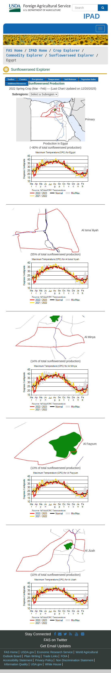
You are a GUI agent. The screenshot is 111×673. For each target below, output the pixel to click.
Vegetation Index (88, 79)
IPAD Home (38, 50)
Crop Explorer (66, 50)
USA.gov (36, 664)
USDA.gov (27, 652)
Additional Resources (16, 83)
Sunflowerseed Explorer (71, 55)
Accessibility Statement (17, 660)
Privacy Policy (44, 660)
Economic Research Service (55, 652)
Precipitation (37, 79)
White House (53, 664)
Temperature (54, 79)
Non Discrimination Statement (74, 660)
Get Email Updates (55, 646)
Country (23, 79)
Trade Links (50, 656)
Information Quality (16, 664)
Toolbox (10, 79)
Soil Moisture (70, 79)
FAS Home (14, 50)
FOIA (64, 656)
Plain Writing (32, 656)
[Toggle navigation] (100, 28)
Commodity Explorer (24, 55)
